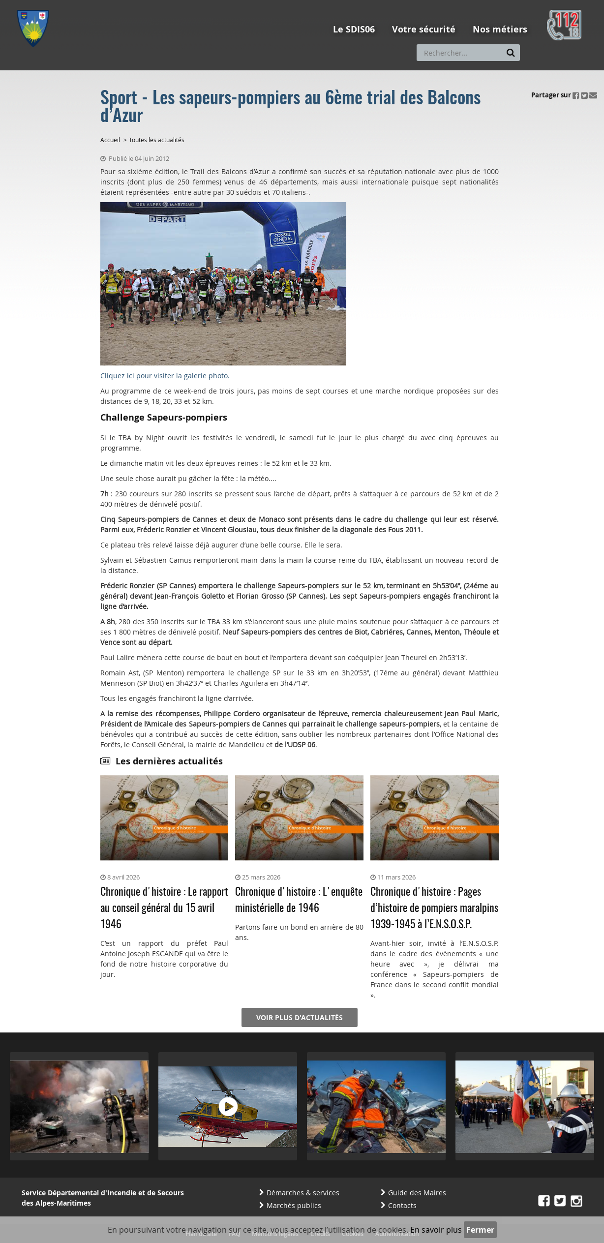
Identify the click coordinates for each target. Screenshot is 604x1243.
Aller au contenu (88, 4)
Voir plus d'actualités (299, 1017)
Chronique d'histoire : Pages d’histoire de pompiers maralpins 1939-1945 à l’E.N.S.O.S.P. (434, 908)
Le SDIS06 (354, 29)
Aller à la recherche (149, 4)
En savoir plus (436, 1229)
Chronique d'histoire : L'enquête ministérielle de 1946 (298, 900)
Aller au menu (36, 4)
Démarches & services (303, 1192)
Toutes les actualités (156, 140)
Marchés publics (294, 1205)
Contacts (402, 1205)
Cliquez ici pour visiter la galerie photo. (165, 375)
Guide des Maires (417, 1192)
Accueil (110, 140)
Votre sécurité (423, 29)
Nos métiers (500, 29)
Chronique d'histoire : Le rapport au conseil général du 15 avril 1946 (164, 908)
